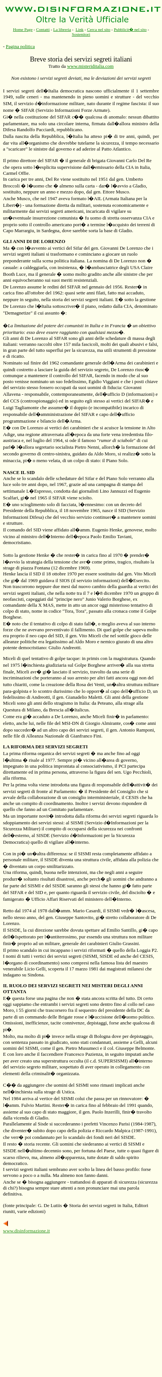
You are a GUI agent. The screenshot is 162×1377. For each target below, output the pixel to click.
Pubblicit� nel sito (130, 29)
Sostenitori (81, 34)
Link (79, 29)
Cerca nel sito (98, 29)
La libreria (62, 29)
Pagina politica (20, 46)
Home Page (23, 29)
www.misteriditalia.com (90, 66)
